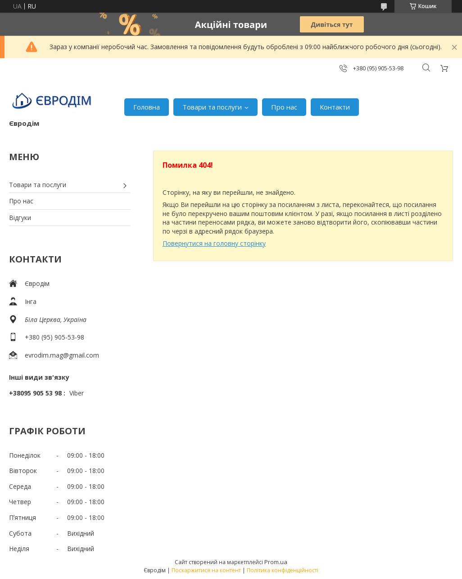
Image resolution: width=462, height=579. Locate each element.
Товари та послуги (212, 106)
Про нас (284, 106)
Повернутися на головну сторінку (214, 243)
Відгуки (20, 217)
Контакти (335, 106)
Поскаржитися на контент (206, 570)
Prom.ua (275, 562)
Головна (146, 106)
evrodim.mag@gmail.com (62, 355)
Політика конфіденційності (282, 570)
